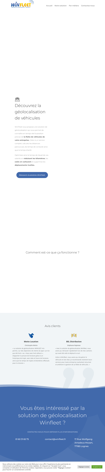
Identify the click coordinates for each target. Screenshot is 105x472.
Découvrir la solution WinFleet (32, 176)
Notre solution (61, 6)
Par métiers (74, 6)
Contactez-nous (88, 6)
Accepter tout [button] (97, 467)
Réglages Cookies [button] (84, 467)
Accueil (49, 6)
